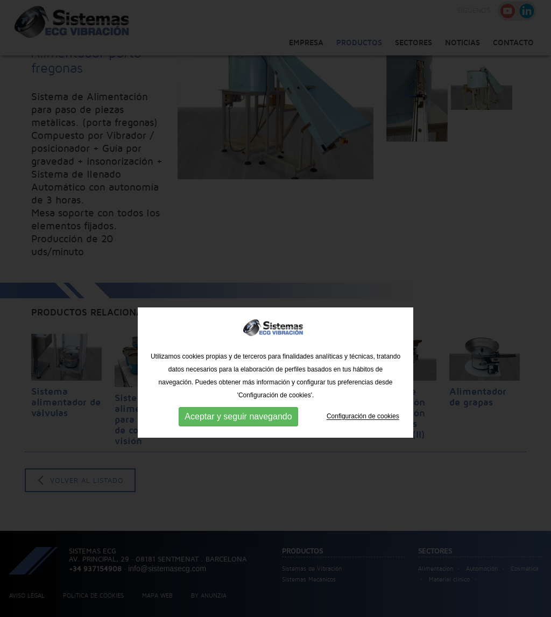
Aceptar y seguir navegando (238, 445)
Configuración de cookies (363, 444)
